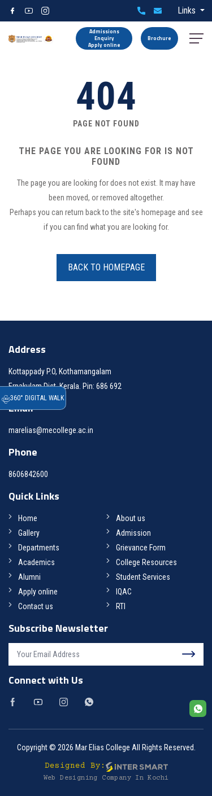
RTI (121, 606)
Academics (36, 562)
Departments (38, 547)
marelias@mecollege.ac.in (158, 11)
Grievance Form (141, 547)
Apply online (38, 591)
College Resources (146, 562)
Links (188, 10)
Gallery (29, 532)
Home (27, 518)
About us (130, 518)
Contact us (35, 606)
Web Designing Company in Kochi (106, 778)
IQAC (124, 591)
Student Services (143, 576)
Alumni (29, 576)
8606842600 (141, 11)
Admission (133, 532)
